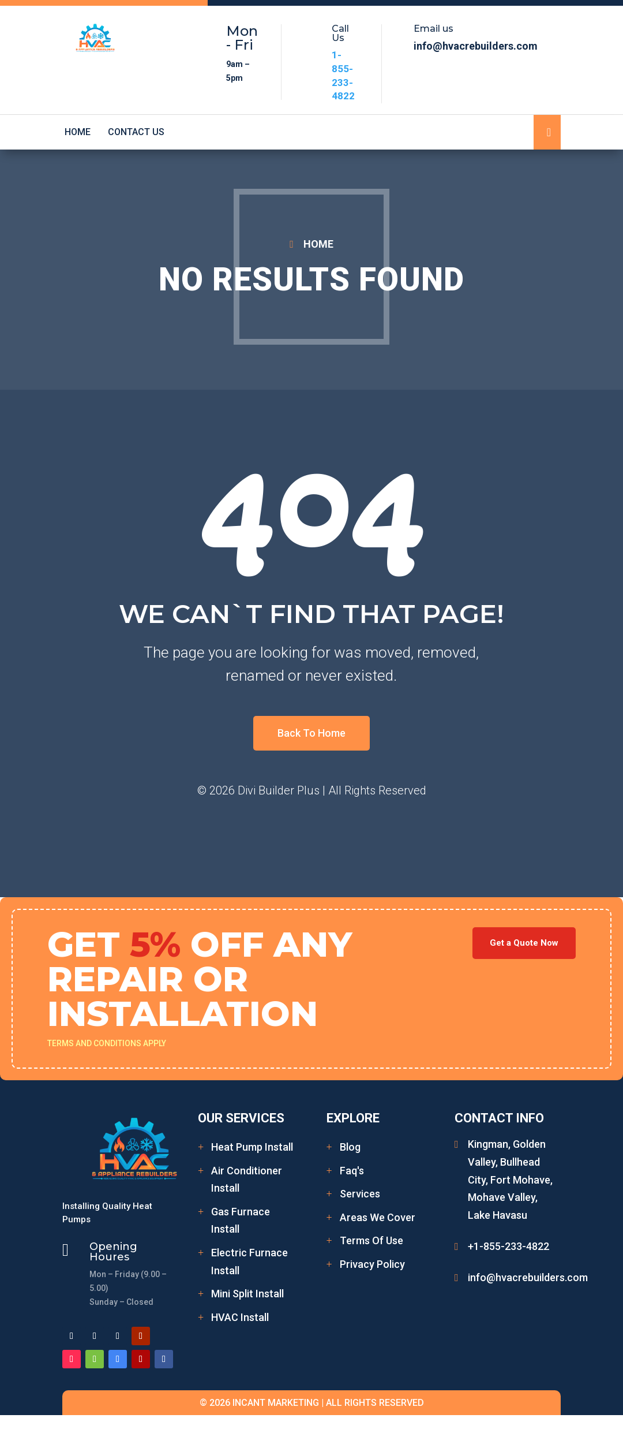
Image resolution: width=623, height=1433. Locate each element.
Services (360, 1194)
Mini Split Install (247, 1294)
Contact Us (136, 132)
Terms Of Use (371, 1240)
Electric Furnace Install (249, 1262)
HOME (318, 244)
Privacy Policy (372, 1264)
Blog (350, 1147)
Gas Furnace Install (240, 1221)
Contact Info (499, 1118)
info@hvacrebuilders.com (528, 1277)
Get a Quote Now (524, 943)
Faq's (352, 1171)
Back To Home (311, 733)
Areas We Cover (377, 1217)
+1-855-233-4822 (508, 1246)
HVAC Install (240, 1317)
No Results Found (311, 279)
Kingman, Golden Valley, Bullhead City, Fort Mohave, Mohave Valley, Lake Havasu (510, 1179)
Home (78, 132)
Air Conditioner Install (246, 1180)
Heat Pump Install (252, 1147)
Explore (353, 1118)
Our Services (241, 1118)
